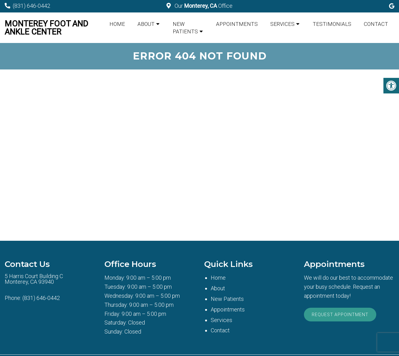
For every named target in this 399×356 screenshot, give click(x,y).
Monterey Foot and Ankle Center (46, 28)
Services (282, 24)
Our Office (203, 5)
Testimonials (332, 24)
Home (117, 24)
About (146, 24)
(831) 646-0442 (31, 5)
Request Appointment (340, 314)
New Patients (185, 28)
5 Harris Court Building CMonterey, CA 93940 (34, 279)
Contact (376, 24)
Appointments (237, 24)
